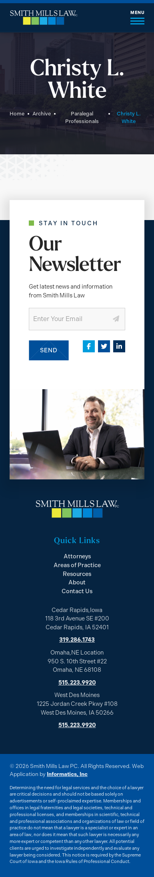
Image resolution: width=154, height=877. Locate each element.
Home (17, 114)
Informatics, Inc (67, 774)
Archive (41, 114)
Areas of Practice (77, 565)
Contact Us (77, 591)
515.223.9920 (77, 682)
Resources (77, 574)
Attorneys (77, 556)
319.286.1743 (77, 639)
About (77, 582)
